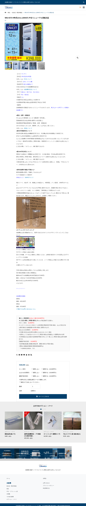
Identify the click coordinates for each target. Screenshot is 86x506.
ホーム (8, 478)
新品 (8, 488)
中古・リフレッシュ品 (12, 491)
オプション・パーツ (12, 499)
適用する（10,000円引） (49, 369)
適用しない (35, 369)
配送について (28, 128)
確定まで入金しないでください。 (29, 382)
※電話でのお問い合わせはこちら (26, 309)
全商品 (44, 478)
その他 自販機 (10, 496)
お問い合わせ (46, 483)
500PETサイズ (29, 177)
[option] (14, 424)
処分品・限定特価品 (12, 486)
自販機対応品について (30, 89)
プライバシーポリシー (48, 485)
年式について (28, 79)
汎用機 (8, 494)
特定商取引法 (46, 488)
